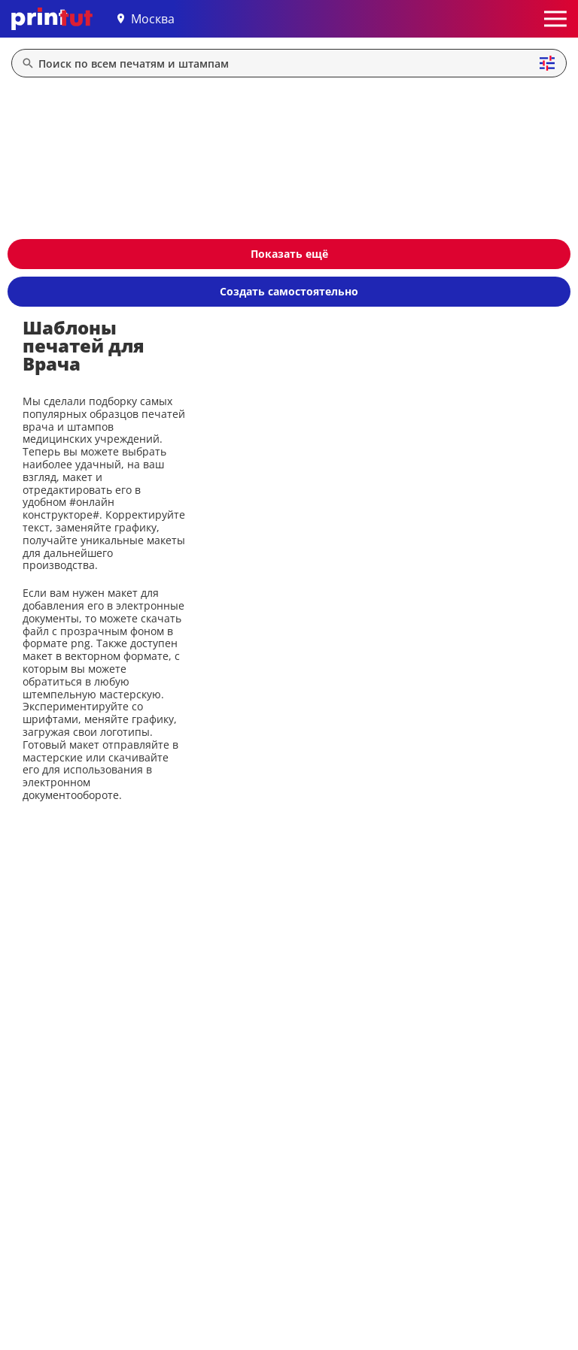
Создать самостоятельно (289, 291)
